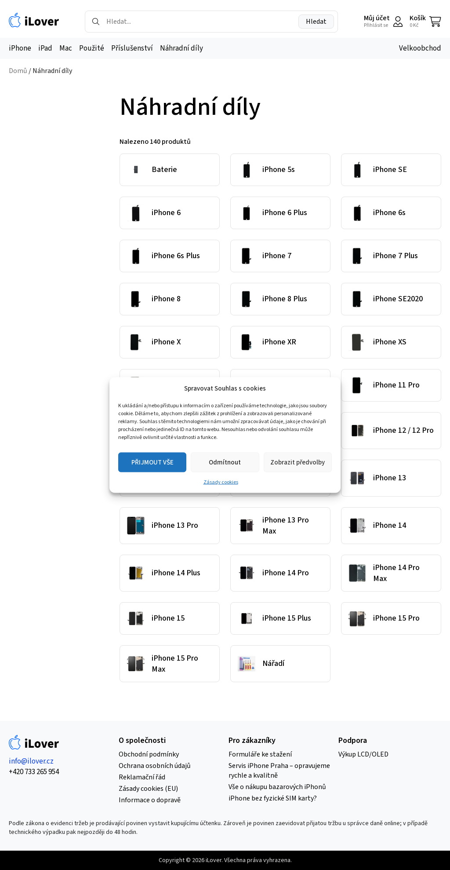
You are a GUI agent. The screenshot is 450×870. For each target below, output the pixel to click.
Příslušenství (132, 48)
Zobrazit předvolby (297, 462)
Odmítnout (225, 462)
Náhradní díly (181, 48)
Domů (18, 71)
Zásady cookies (220, 482)
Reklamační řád (142, 777)
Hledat (316, 21)
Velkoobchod (420, 48)
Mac (65, 48)
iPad (45, 48)
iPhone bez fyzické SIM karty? (273, 798)
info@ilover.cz (31, 761)
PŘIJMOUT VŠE (152, 462)
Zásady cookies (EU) (148, 788)
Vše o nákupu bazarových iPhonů (277, 787)
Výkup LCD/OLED (363, 754)
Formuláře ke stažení (260, 754)
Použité (91, 48)
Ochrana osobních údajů (155, 766)
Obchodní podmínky (149, 754)
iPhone (20, 48)
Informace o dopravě (150, 800)
